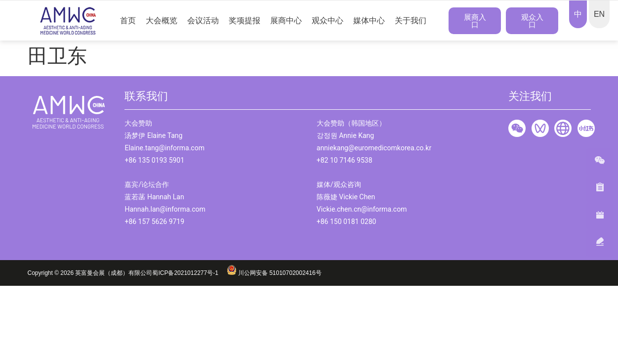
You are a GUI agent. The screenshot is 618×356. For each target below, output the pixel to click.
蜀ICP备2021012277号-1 (189, 272)
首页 (128, 20)
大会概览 (161, 20)
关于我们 (410, 20)
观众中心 (327, 20)
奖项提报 (244, 20)
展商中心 (286, 20)
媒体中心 (369, 20)
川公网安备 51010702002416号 (274, 272)
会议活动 (203, 20)
